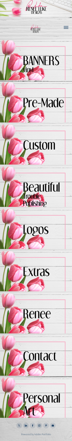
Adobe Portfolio (42, 434)
